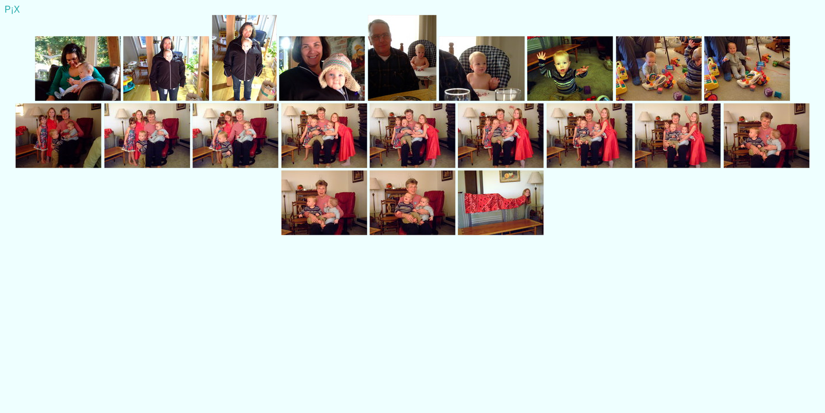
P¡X (12, 9)
